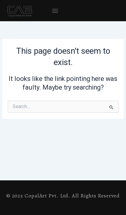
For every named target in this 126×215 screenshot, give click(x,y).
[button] (55, 11)
